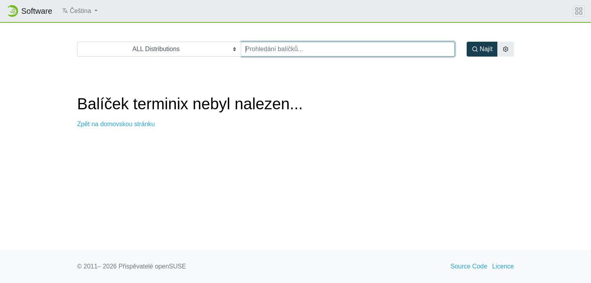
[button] (80, 11)
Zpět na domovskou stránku (116, 124)
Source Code (469, 266)
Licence (503, 266)
